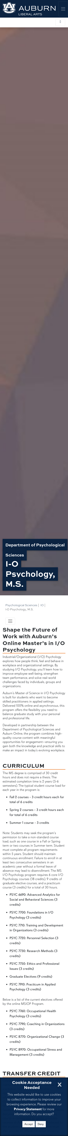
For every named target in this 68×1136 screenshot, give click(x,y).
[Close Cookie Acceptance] (59, 1083)
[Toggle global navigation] (63, 8)
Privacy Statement (28, 1109)
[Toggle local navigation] (60, 22)
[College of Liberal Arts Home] (29, 8)
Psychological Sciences (21, 605)
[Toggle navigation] (10, 621)
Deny (41, 1124)
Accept (28, 1124)
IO (42, 605)
